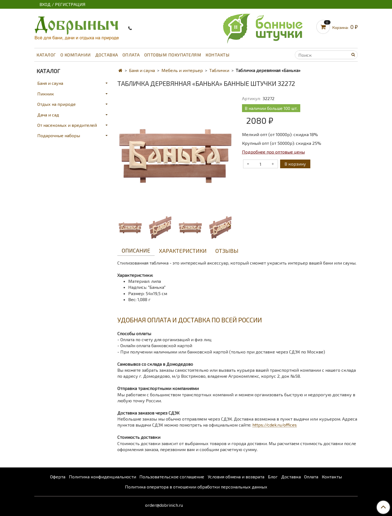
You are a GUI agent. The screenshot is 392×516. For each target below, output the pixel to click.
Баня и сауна (142, 70)
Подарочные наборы (58, 135)
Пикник (45, 93)
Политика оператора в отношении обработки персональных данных (196, 486)
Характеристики (183, 250)
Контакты (217, 54)
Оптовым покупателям (172, 54)
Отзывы (226, 250)
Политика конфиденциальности (102, 476)
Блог (273, 476)
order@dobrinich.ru (164, 505)
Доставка (106, 54)
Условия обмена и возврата (236, 476)
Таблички (219, 70)
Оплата (131, 54)
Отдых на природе (56, 104)
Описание (136, 250)
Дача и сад (48, 114)
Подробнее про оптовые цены (273, 151)
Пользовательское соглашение (171, 476)
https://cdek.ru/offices (274, 424)
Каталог (46, 54)
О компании (75, 54)
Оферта (57, 476)
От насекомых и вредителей (67, 125)
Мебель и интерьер (182, 70)
